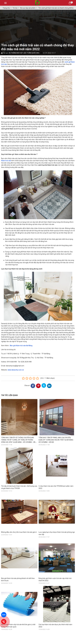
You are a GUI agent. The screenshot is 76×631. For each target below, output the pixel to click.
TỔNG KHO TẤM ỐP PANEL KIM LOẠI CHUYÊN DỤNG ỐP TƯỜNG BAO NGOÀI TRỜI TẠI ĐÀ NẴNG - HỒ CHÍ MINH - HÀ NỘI (56, 440)
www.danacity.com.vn (16, 370)
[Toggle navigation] (5, 3)
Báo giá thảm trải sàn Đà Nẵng (21, 345)
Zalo (4, 615)
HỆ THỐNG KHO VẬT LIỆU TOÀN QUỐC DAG (24, 53)
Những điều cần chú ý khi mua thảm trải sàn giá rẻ (19, 532)
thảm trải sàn (6, 160)
